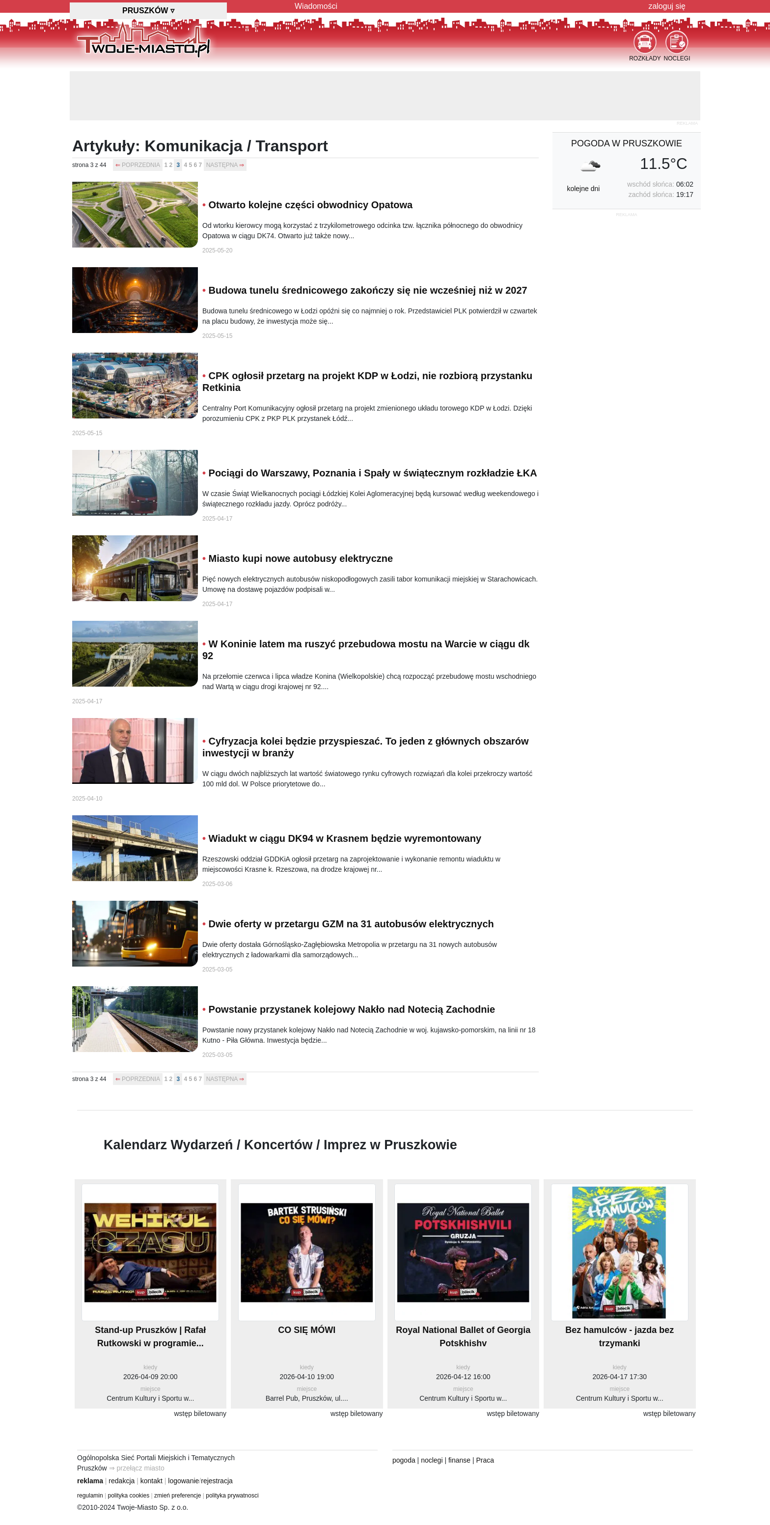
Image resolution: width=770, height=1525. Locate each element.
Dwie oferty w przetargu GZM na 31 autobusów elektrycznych (351, 923)
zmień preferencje (177, 1495)
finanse (459, 1460)
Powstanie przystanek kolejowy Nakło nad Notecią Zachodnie (352, 1009)
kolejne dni (583, 189)
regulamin (90, 1495)
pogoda (403, 1460)
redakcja (122, 1481)
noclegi (431, 1460)
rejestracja (217, 1481)
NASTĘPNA (222, 165)
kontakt (151, 1481)
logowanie (183, 1481)
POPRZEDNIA (141, 165)
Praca (485, 1460)
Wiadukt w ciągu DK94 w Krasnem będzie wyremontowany (345, 838)
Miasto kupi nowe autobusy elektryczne (301, 558)
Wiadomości (316, 6)
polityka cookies (129, 1495)
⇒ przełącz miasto (137, 1468)
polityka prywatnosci (232, 1495)
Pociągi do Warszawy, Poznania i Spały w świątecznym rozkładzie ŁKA (373, 473)
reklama (90, 1481)
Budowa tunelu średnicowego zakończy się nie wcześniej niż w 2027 (368, 290)
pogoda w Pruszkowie (626, 143)
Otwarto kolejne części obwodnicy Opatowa (311, 204)
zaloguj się (667, 6)
